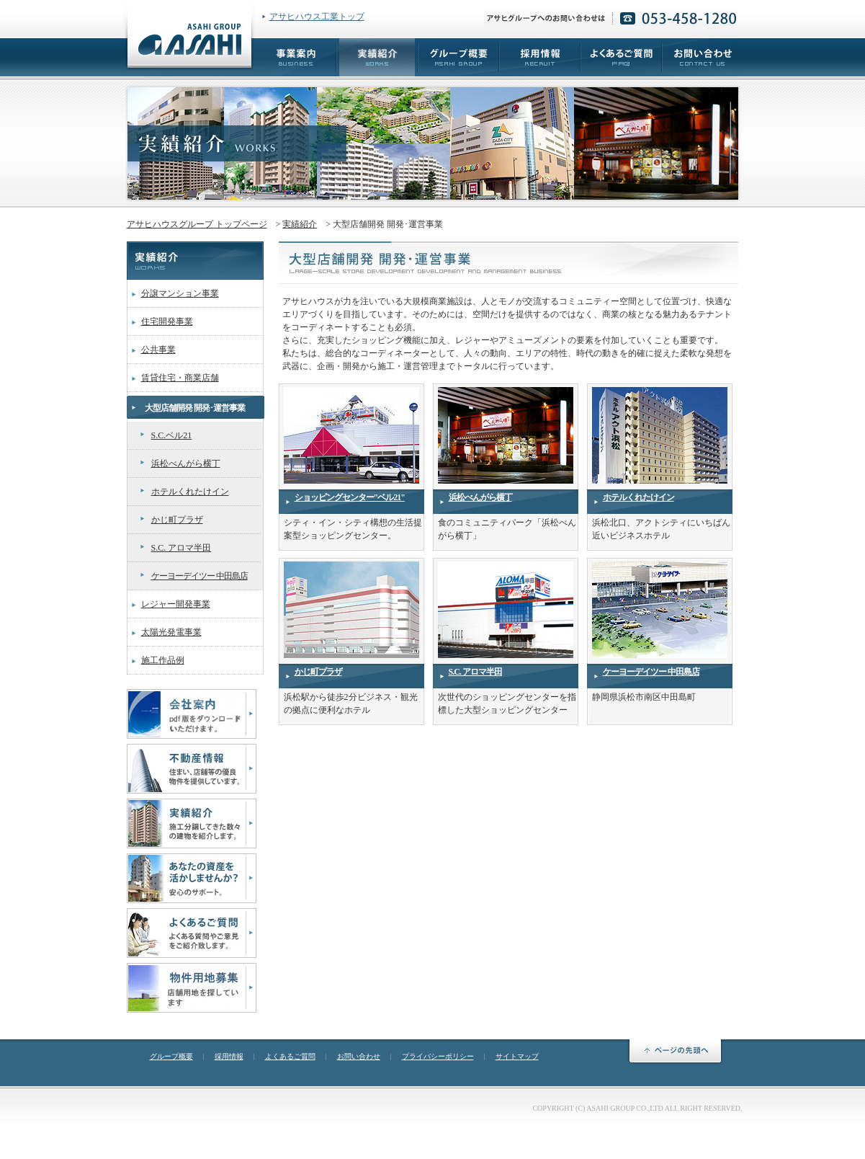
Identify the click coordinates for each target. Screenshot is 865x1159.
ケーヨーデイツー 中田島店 (199, 576)
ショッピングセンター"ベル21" (350, 497)
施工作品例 (162, 660)
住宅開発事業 (167, 321)
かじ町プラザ (177, 520)
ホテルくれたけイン (190, 492)
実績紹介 (299, 224)
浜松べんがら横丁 (185, 463)
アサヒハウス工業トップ (316, 17)
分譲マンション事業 (180, 293)
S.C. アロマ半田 (181, 548)
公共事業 (158, 350)
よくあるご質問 (290, 1056)
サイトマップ (517, 1056)
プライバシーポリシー (438, 1056)
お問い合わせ (358, 1056)
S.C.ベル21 (171, 435)
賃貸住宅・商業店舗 (180, 378)
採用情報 (229, 1056)
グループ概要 (171, 1056)
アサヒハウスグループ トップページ (197, 224)
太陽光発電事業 (171, 632)
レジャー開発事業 (175, 604)
